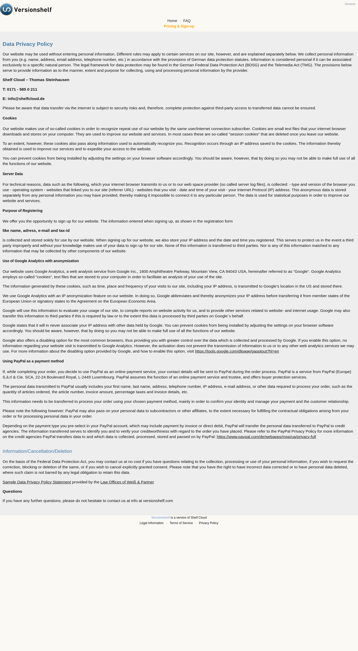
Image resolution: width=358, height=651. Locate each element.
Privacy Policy (208, 523)
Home (172, 21)
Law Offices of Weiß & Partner (127, 482)
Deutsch (350, 3)
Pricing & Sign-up (179, 26)
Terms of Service (181, 523)
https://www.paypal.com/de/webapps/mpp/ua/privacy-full (266, 436)
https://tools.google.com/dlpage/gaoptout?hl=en (237, 351)
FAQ (187, 21)
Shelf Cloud (199, 517)
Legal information (152, 523)
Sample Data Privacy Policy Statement (37, 482)
